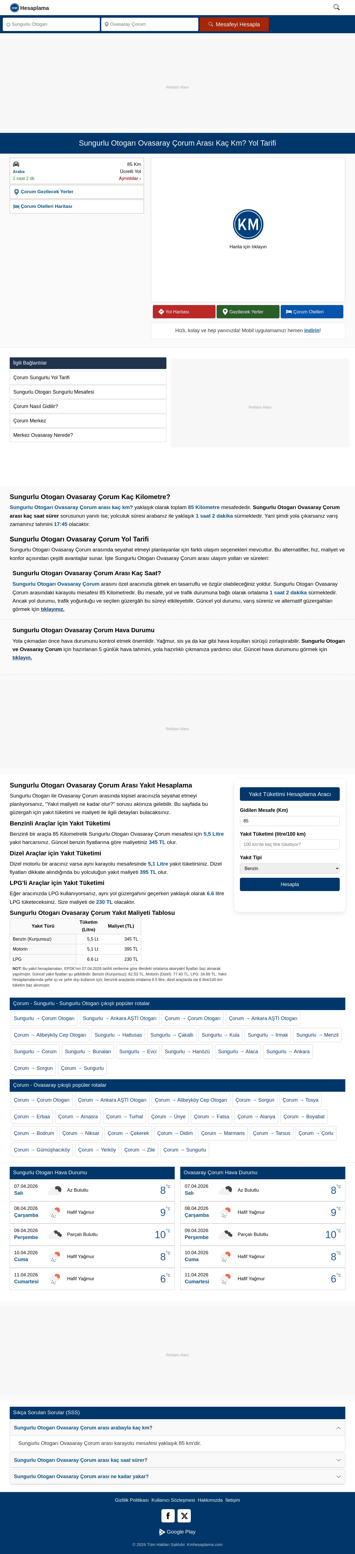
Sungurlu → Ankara (288, 1051)
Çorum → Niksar (80, 1133)
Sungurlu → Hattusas (118, 1035)
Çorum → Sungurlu (82, 1068)
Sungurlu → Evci (137, 1051)
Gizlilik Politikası (132, 1500)
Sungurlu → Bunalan (88, 1051)
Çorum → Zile (139, 1150)
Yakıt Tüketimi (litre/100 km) (273, 834)
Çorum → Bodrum (34, 1133)
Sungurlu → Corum (35, 1051)
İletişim (232, 1500)
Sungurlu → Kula (220, 1035)
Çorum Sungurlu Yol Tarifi (41, 377)
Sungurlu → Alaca (238, 1051)
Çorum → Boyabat (303, 1116)
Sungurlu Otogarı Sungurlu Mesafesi (53, 392)
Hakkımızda (210, 1500)
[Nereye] (149, 24)
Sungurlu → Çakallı (171, 1035)
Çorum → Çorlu (316, 1133)
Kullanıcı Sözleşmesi (173, 1500)
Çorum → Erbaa (32, 1116)
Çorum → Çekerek (128, 1133)
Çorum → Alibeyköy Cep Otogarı (50, 1035)
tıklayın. (22, 657)
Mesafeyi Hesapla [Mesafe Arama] (234, 24)
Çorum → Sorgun (33, 1068)
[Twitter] (184, 1515)
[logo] (30, 7)
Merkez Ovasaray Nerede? (43, 435)
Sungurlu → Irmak (268, 1035)
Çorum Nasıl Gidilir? (35, 406)
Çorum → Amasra (78, 1116)
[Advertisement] (177, 77)
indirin (312, 330)
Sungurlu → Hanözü (187, 1051)
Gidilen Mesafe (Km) (264, 810)
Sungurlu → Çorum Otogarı (44, 1018)
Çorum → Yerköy (97, 1150)
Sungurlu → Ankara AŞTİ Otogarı (119, 1018)
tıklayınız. (53, 609)
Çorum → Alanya (256, 1116)
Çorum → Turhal (124, 1116)
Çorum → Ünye (168, 1116)
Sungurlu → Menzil (317, 1035)
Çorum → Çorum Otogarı (192, 1018)
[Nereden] (51, 24)
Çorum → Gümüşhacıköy (42, 1150)
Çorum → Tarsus (271, 1133)
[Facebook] (168, 1515)
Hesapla (290, 884)
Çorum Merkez (29, 421)
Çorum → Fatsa (211, 1116)
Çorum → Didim (175, 1133)
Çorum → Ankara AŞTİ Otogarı (263, 1018)
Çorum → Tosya (300, 1100)
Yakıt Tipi (251, 857)
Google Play (177, 1532)
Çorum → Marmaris (223, 1133)
